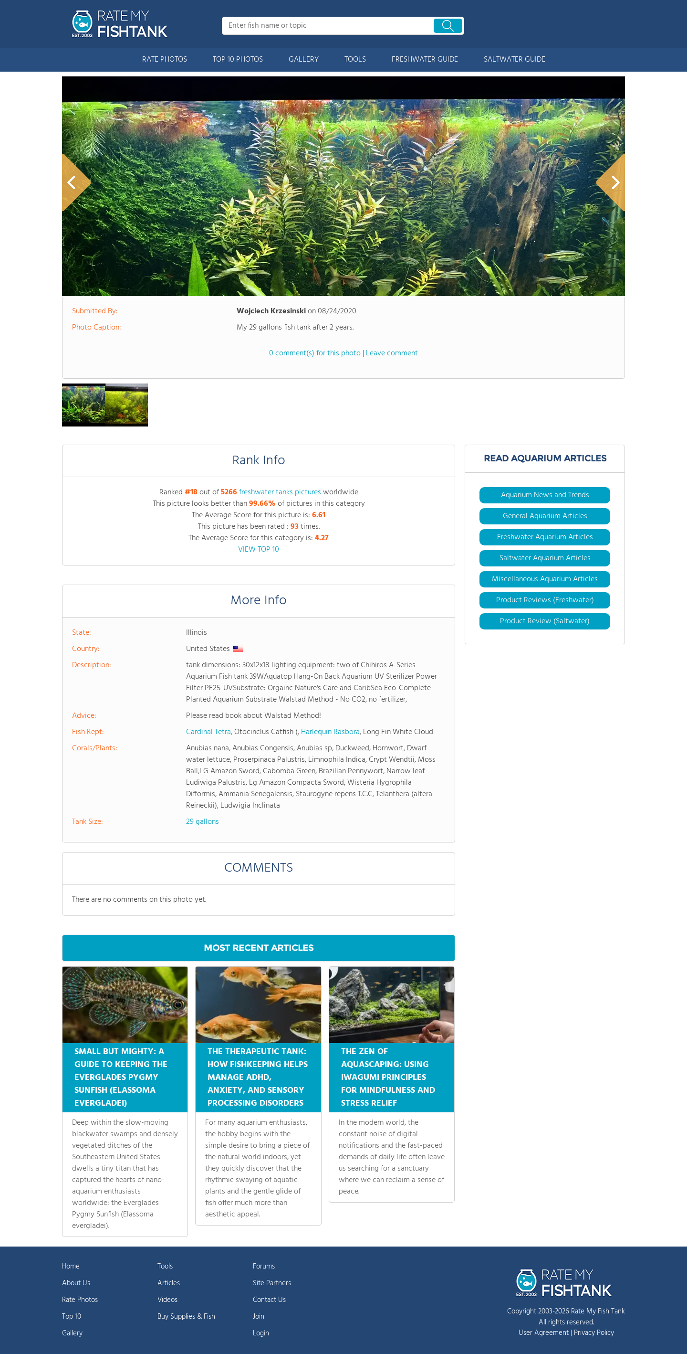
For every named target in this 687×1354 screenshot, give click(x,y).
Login (261, 1333)
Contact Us (269, 1300)
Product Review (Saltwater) (545, 621)
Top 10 (71, 1316)
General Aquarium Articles (545, 516)
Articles (168, 1283)
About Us (76, 1283)
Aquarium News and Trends (545, 495)
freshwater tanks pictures (280, 492)
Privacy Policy (594, 1333)
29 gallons (202, 822)
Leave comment (392, 353)
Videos (167, 1300)
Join (258, 1316)
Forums (264, 1266)
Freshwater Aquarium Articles (545, 537)
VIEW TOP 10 (258, 550)
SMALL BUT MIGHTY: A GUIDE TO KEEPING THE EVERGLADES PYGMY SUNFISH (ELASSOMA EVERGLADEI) (120, 1077)
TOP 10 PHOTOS (238, 59)
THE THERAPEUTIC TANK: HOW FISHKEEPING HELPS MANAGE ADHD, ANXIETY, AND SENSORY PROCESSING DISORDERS (258, 1077)
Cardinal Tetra (208, 732)
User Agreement (544, 1333)
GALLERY (304, 59)
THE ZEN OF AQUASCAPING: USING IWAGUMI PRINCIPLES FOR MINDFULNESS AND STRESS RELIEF (388, 1077)
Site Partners (272, 1283)
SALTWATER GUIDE (514, 59)
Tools (165, 1266)
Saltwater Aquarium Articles (545, 558)
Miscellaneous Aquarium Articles (545, 579)
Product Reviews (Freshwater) (545, 600)
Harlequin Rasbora (330, 732)
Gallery (72, 1333)
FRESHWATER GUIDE (425, 59)
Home (71, 1266)
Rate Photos (80, 1300)
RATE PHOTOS (164, 59)
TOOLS (355, 59)
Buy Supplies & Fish (186, 1316)
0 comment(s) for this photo (315, 353)
